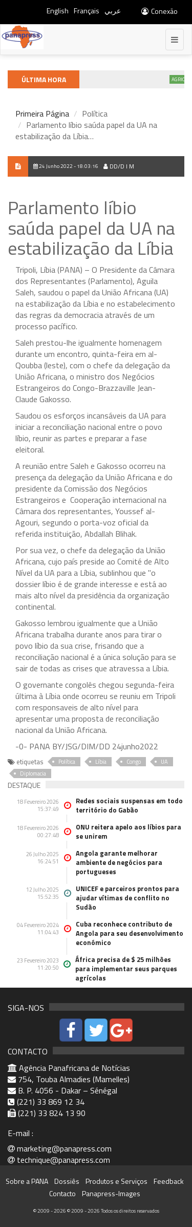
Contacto (62, 1193)
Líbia (100, 762)
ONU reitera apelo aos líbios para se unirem (128, 831)
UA (164, 762)
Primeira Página (42, 113)
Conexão (159, 11)
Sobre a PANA (27, 1181)
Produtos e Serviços (116, 1181)
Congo (133, 762)
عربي (112, 10)
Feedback (169, 1181)
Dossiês (66, 1181)
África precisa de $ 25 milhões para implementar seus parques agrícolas (126, 969)
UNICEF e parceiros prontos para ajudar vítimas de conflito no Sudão (127, 898)
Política (66, 762)
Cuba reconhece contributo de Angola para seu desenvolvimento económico (129, 933)
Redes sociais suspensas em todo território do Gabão (129, 805)
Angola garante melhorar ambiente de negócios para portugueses (119, 862)
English (58, 10)
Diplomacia (33, 773)
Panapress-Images (111, 1193)
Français (86, 10)
